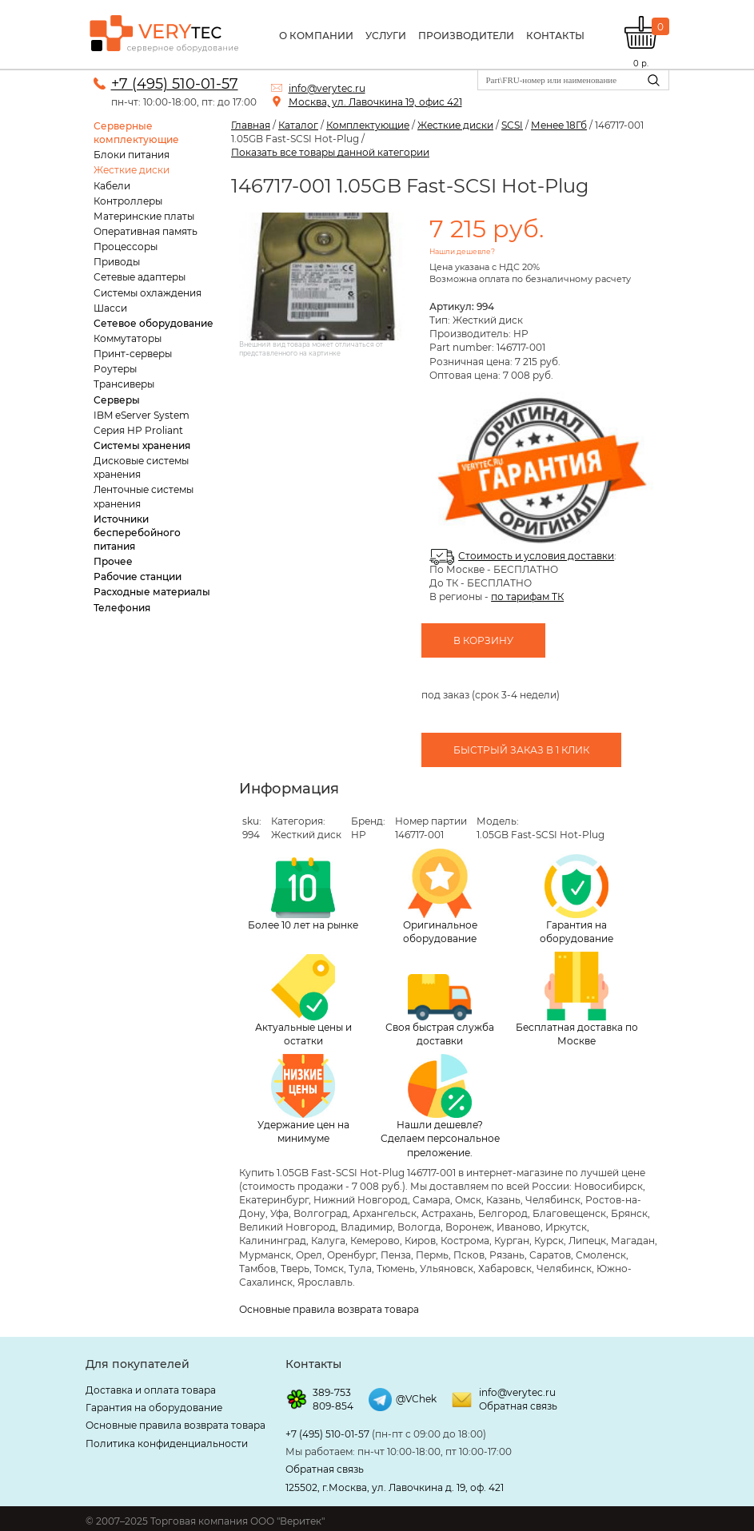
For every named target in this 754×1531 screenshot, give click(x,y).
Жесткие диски (132, 170)
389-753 (332, 1392)
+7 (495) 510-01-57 (174, 84)
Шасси (110, 308)
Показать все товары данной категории (330, 152)
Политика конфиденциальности (167, 1443)
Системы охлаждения (147, 293)
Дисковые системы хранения (141, 467)
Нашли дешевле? (462, 251)
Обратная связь (518, 1406)
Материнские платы (144, 216)
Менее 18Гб (559, 125)
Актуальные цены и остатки (303, 1000)
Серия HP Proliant (138, 430)
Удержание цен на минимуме (303, 1099)
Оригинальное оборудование (440, 896)
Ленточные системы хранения (143, 496)
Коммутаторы (128, 338)
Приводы (117, 262)
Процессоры (126, 247)
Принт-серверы (133, 354)
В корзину (483, 640)
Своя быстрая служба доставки (439, 1011)
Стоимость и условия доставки (536, 556)
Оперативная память (145, 231)
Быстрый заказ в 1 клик (521, 750)
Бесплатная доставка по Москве (577, 999)
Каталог (298, 125)
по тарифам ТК (527, 596)
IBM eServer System (141, 415)
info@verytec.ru (327, 88)
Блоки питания (132, 155)
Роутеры (115, 369)
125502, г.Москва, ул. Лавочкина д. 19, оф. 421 (394, 1487)
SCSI (512, 125)
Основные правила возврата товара (329, 1309)
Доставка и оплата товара (151, 1390)
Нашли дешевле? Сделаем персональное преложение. (440, 1106)
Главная (250, 125)
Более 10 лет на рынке (303, 894)
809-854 (333, 1406)
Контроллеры (128, 201)
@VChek (416, 1399)
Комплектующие (367, 125)
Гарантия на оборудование (576, 899)
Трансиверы (124, 384)
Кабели (112, 186)
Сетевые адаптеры (140, 277)
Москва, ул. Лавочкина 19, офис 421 (375, 102)
